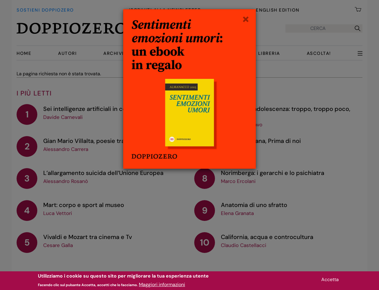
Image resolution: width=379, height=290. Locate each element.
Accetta (330, 281)
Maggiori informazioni (162, 286)
